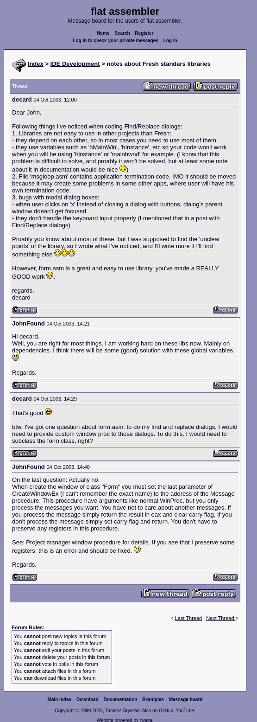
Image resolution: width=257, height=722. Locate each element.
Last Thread (188, 618)
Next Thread (220, 618)
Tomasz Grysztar (122, 710)
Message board (186, 699)
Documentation (121, 699)
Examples (153, 699)
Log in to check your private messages (115, 40)
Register (144, 33)
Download (87, 699)
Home (103, 33)
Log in (170, 40)
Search (122, 33)
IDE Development (75, 63)
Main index (60, 699)
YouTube (185, 710)
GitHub (166, 710)
